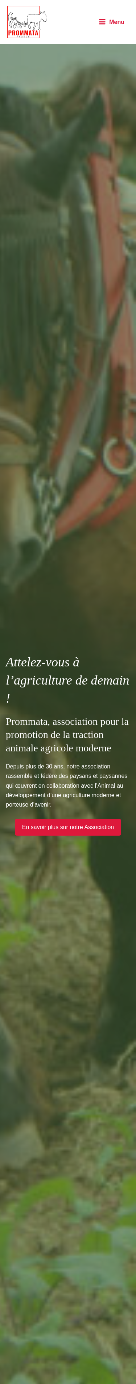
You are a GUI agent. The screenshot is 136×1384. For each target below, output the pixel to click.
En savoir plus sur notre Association (68, 827)
